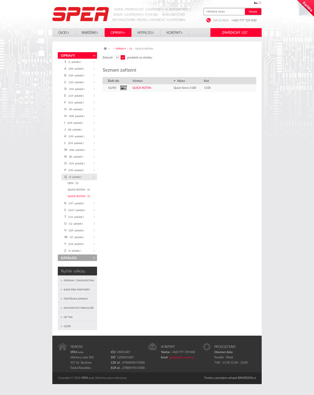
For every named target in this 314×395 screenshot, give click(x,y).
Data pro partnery (77, 289)
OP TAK (68, 317)
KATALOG (144, 33)
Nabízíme (89, 33)
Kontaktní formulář (79, 307)
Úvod (62, 33)
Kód (206, 80)
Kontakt (173, 33)
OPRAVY (117, 33)
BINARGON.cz (247, 378)
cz (259, 2)
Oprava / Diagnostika (79, 280)
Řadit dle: (113, 80)
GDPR (67, 326)
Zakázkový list (234, 33)
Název (179, 80)
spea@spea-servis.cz (181, 357)
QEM (73, 183)
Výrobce (137, 80)
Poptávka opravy (76, 298)
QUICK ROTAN (79, 189)
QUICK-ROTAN (79, 196)
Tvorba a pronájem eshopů (220, 378)
